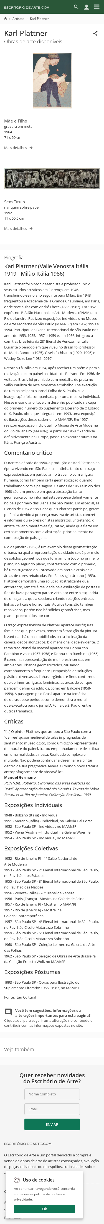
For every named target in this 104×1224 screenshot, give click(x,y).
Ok (44, 1208)
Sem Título (14, 201)
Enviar (52, 1124)
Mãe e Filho (15, 121)
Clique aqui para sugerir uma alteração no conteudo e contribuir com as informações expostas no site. (48, 1018)
